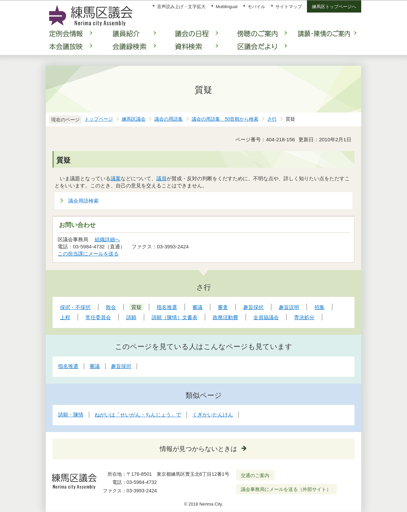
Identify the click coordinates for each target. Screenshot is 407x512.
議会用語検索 (83, 201)
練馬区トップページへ (334, 6)
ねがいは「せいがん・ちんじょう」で (138, 414)
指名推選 (68, 366)
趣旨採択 (121, 366)
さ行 (272, 119)
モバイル (256, 6)
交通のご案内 (255, 475)
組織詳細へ (107, 239)
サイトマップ (288, 6)
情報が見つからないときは (198, 448)
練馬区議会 (134, 119)
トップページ (98, 119)
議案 (116, 178)
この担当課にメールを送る (88, 254)
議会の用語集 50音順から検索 (225, 119)
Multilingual (226, 6)
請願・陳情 (70, 414)
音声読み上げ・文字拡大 (181, 6)
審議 (95, 366)
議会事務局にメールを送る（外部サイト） (286, 489)
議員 (161, 178)
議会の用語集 (168, 119)
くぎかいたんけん (212, 414)
